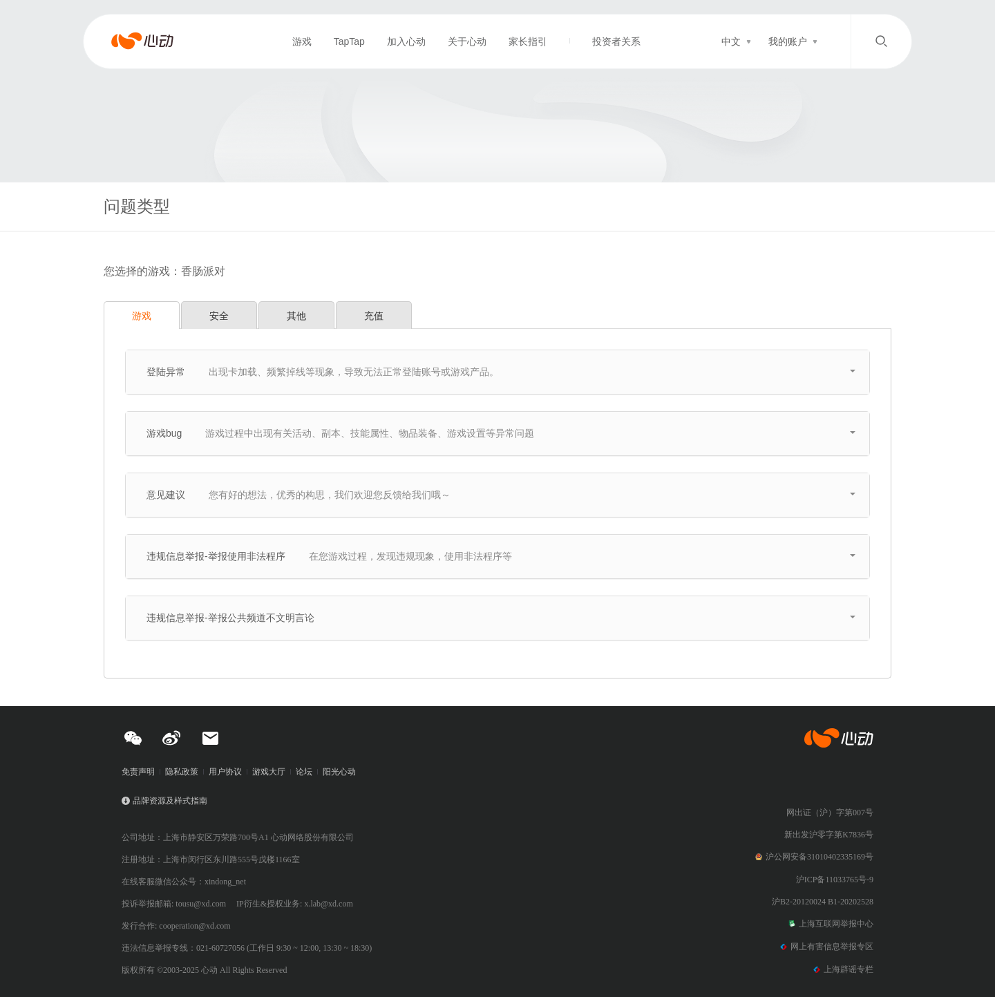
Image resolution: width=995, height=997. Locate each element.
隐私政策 (181, 772)
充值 (373, 315)
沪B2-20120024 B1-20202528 (822, 901)
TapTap (349, 41)
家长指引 (528, 41)
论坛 (304, 772)
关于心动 (467, 41)
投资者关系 (616, 41)
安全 (219, 315)
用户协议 (225, 772)
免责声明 (138, 772)
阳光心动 (339, 772)
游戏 (302, 41)
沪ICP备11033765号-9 (834, 879)
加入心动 (406, 41)
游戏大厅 (268, 772)
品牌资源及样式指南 (170, 801)
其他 (296, 315)
